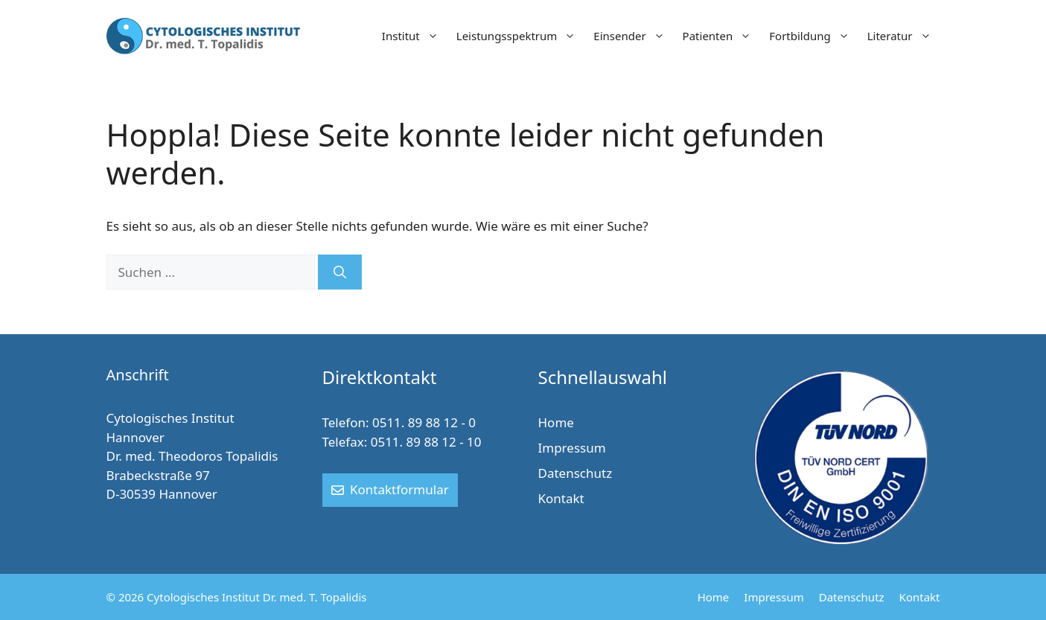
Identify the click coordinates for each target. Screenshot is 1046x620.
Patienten (722, 36)
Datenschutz (575, 473)
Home (556, 422)
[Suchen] (340, 272)
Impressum (572, 447)
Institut (414, 36)
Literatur (903, 36)
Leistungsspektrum (520, 36)
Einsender (633, 36)
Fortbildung (813, 36)
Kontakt (561, 498)
